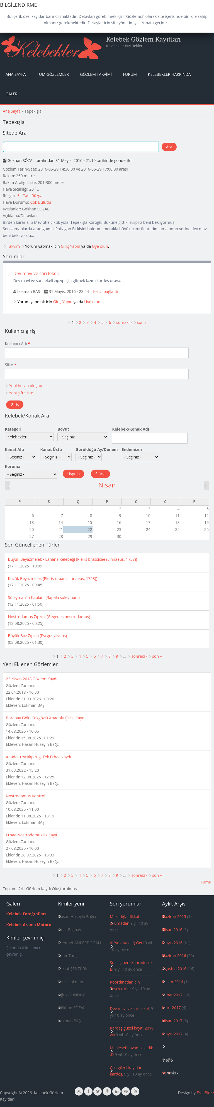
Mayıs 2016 (172, 942)
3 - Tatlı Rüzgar (30, 195)
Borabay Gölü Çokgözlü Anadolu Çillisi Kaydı (45, 717)
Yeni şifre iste (21, 392)
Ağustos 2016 (174, 968)
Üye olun (100, 246)
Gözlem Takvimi (96, 74)
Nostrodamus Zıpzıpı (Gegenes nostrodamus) (49, 616)
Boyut (63, 429)
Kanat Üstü (51, 449)
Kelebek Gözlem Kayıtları (143, 39)
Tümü (206, 882)
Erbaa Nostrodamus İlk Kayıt (31, 834)
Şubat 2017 (172, 994)
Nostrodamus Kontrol (25, 795)
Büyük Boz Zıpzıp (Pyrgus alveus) (37, 635)
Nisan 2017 (172, 1020)
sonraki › (124, 322)
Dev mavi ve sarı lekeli (36, 273)
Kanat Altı (14, 449)
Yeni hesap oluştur (26, 385)
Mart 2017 (171, 1007)
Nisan (107, 484)
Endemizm (132, 449)
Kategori (13, 429)
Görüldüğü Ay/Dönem (97, 449)
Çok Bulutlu (40, 202)
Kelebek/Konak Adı (130, 429)
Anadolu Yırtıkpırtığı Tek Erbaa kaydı (38, 756)
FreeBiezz (205, 1092)
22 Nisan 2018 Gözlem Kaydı (31, 678)
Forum (130, 74)
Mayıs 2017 (172, 1033)
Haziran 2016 (174, 955)
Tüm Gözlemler (53, 74)
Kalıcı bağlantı (105, 291)
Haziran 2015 (174, 916)
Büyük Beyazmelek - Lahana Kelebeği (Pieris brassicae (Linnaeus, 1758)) (72, 559)
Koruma (12, 466)
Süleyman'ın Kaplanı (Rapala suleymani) (43, 597)
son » (142, 322)
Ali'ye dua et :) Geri (127, 942)
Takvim (13, 246)
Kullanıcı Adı (17, 343)
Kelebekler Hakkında (169, 74)
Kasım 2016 (172, 981)
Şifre (10, 364)
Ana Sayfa (16, 74)
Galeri (12, 93)
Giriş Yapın (70, 246)
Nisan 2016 (172, 929)
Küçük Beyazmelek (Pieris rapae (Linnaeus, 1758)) (52, 578)
